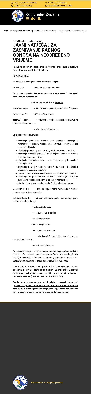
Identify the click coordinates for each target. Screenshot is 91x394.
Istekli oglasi (15, 30)
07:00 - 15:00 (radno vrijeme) (24, 3)
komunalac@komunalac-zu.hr (59, 6)
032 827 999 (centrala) (21, 6)
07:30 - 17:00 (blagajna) (56, 3)
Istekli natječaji (27, 30)
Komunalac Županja (43, 14)
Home (6, 30)
